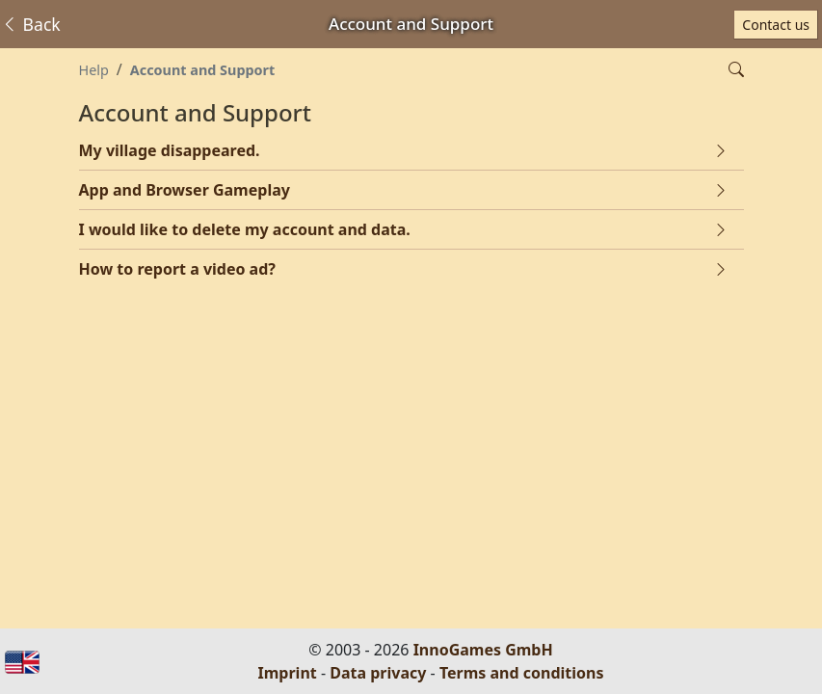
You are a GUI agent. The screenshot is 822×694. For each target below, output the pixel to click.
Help (94, 70)
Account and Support (202, 70)
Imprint (287, 672)
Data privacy (378, 672)
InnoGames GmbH (483, 649)
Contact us (775, 24)
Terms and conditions (521, 672)
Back (31, 24)
